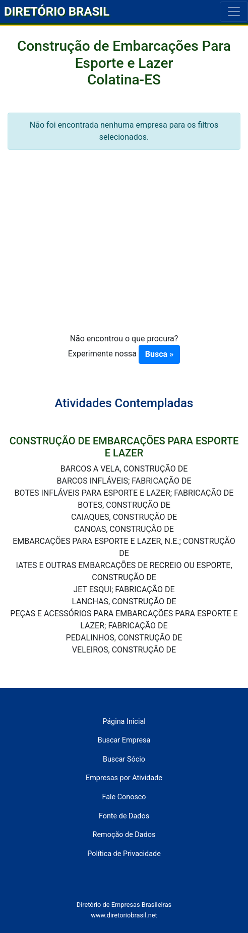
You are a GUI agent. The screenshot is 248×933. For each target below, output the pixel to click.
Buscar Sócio (124, 759)
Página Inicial (123, 721)
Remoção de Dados (124, 834)
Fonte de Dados (124, 816)
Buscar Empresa (124, 740)
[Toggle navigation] (234, 12)
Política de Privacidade (124, 854)
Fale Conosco (124, 797)
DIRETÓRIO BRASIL (56, 12)
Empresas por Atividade (124, 778)
